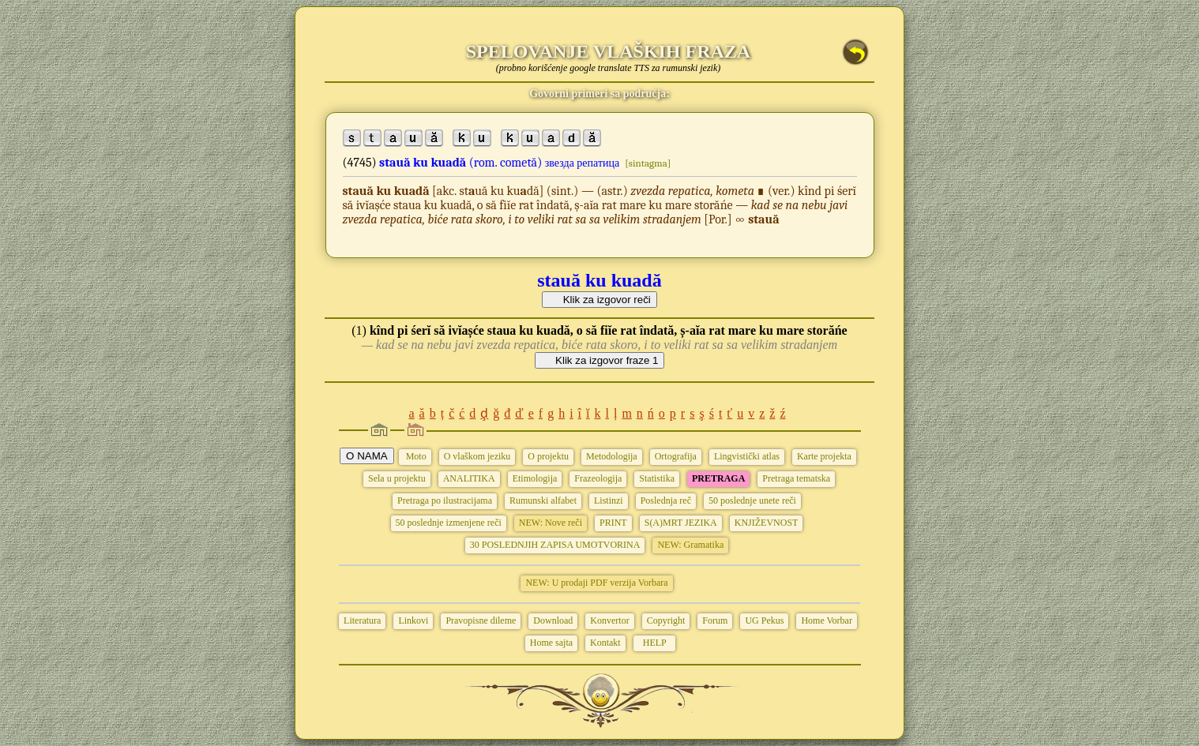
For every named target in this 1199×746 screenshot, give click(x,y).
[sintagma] (648, 163)
